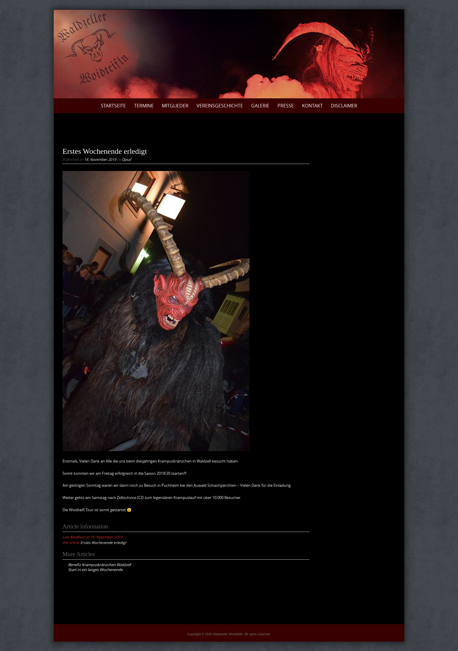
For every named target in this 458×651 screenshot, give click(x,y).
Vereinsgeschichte (220, 105)
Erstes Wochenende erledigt (103, 542)
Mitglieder (175, 105)
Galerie (260, 105)
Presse (285, 105)
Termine (144, 105)
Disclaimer (344, 105)
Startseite (113, 105)
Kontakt (312, 105)
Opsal (126, 159)
